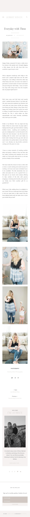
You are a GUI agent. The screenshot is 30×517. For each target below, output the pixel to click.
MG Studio (24, 513)
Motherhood (20, 35)
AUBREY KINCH (14, 17)
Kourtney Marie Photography (15, 372)
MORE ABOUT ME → (15, 463)
